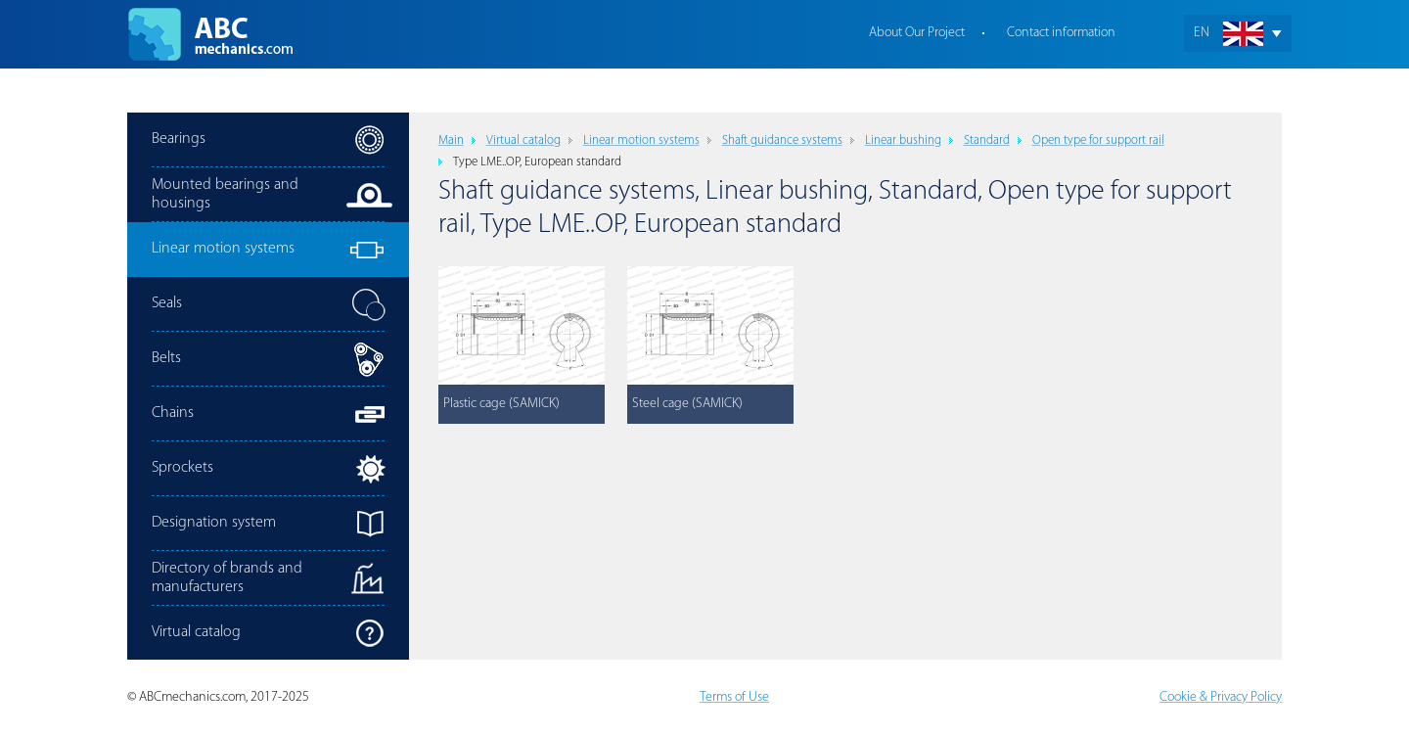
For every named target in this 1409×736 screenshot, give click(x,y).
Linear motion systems (641, 140)
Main (451, 140)
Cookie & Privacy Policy (1220, 697)
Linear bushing (903, 140)
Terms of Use (734, 697)
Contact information (1061, 32)
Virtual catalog (523, 140)
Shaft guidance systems (782, 140)
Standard (987, 140)
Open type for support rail (1098, 140)
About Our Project (917, 32)
